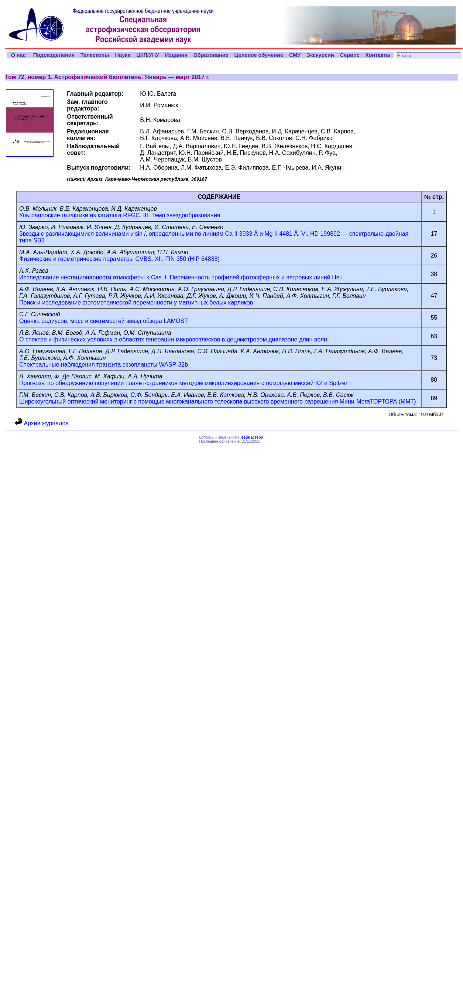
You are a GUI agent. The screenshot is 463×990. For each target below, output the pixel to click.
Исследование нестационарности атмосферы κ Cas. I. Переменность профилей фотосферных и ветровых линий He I (181, 277)
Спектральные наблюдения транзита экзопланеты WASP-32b (103, 364)
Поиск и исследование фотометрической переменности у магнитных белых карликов (136, 302)
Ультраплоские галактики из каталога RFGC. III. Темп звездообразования (119, 215)
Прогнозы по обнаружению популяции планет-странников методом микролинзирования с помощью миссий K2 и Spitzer (183, 383)
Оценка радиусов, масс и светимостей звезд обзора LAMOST (103, 321)
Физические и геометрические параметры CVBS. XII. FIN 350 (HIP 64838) (119, 259)
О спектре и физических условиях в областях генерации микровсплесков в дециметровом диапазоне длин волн (173, 339)
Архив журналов (42, 423)
